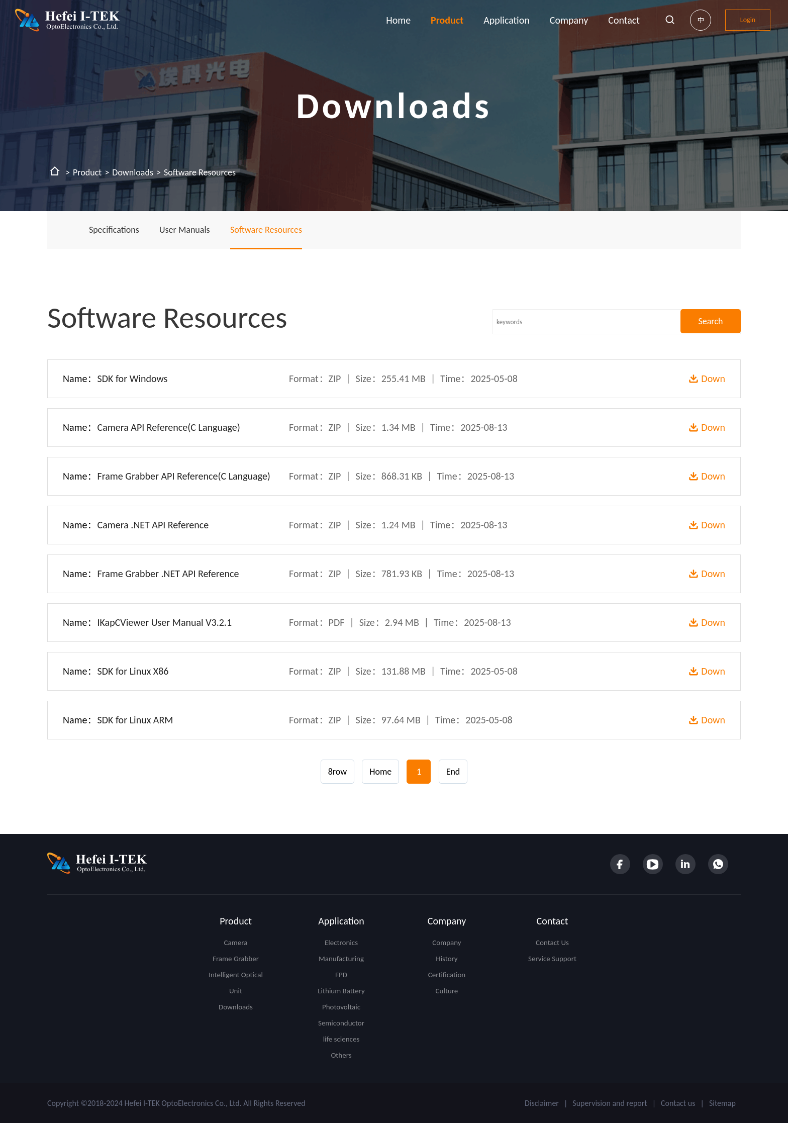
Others (341, 1055)
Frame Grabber (236, 958)
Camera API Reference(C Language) (168, 427)
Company (569, 20)
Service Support (552, 958)
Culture (447, 990)
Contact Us (552, 942)
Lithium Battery (341, 990)
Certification (446, 974)
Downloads (132, 172)
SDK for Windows (132, 378)
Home (398, 20)
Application (506, 20)
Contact (624, 20)
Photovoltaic (341, 1006)
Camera (236, 942)
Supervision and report (609, 1103)
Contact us (678, 1103)
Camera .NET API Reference (153, 525)
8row (337, 771)
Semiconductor (341, 1022)
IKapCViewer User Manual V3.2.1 (164, 622)
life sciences (341, 1039)
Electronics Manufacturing (341, 950)
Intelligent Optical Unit (236, 982)
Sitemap (722, 1103)
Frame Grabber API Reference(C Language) (183, 476)
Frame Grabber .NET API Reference (168, 574)
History (446, 958)
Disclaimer (542, 1103)
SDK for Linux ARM (135, 720)
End (453, 771)
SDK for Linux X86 (133, 671)
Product (447, 20)
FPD (341, 974)
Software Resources (200, 172)
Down (713, 378)
